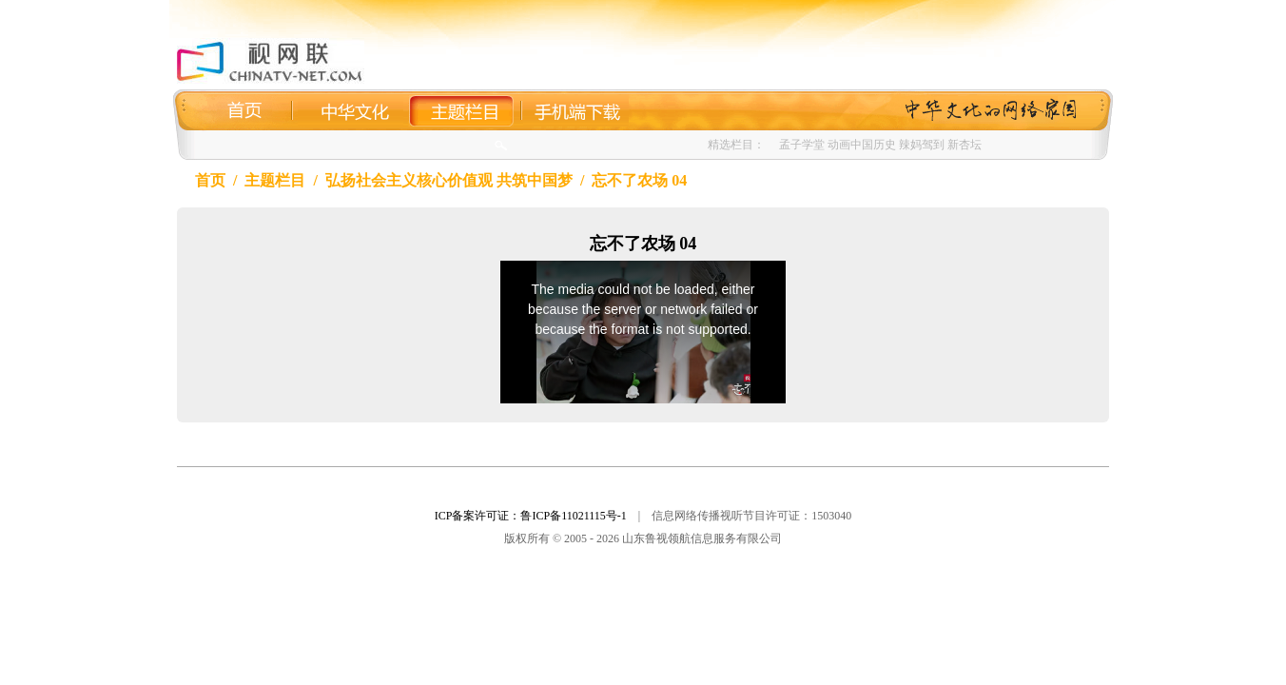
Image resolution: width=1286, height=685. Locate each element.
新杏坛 (964, 144)
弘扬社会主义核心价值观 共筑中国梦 (449, 180)
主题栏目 (274, 180)
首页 (210, 180)
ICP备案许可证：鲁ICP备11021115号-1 (531, 515)
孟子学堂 (802, 144)
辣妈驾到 (922, 144)
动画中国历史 (862, 144)
